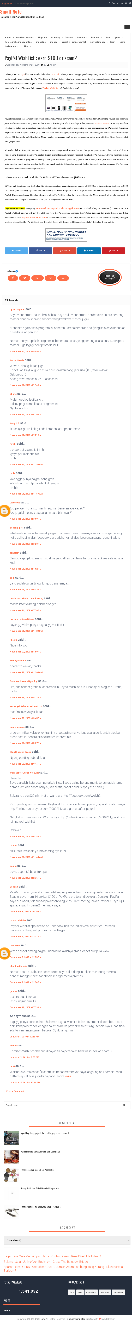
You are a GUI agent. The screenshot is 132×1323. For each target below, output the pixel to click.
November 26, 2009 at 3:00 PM (25, 519)
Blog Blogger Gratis (20, 752)
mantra (14, 1045)
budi (12, 578)
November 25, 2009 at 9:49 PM (25, 351)
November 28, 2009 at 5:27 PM (25, 743)
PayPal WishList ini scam (34, 217)
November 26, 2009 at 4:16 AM (25, 414)
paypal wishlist (18, 920)
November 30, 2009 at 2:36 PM (25, 878)
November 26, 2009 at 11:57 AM (26, 493)
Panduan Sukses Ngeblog (24, 681)
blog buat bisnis (18, 966)
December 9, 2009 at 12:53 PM (25, 957)
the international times (22, 619)
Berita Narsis (17, 360)
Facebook (55, 74)
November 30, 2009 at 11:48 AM (26, 857)
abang (13, 394)
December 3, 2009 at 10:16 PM (25, 911)
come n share (17, 727)
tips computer (17, 309)
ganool (13, 991)
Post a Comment (15, 1091)
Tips (72, 1292)
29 (45, 65)
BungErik (15, 423)
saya (23, 74)
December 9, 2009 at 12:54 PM (25, 982)
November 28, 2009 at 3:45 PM (25, 718)
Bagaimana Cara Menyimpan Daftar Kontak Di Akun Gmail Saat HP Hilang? (52, 1256)
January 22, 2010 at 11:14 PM (25, 1082)
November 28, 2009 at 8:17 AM (25, 697)
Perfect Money (102, 123)
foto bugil (104, 1292)
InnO (12, 1066)
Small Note (11, 11)
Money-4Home (18, 660)
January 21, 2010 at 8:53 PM (24, 1057)
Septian (14, 886)
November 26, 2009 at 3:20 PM (25, 544)
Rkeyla (13, 640)
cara (80, 1292)
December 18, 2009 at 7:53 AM (25, 1007)
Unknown (15, 502)
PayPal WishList (50, 88)
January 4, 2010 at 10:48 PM (24, 1036)
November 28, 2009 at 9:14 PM (25, 764)
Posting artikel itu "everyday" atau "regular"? (41, 1206)
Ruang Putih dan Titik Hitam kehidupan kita (40, 1188)
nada (12, 473)
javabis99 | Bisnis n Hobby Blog (26, 598)
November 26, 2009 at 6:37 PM (25, 589)
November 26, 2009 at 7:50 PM (25, 610)
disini (68, 1076)
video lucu (118, 1292)
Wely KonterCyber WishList (24, 772)
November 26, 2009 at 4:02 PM (25, 568)
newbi (13, 444)
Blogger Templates (76, 1319)
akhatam (14, 553)
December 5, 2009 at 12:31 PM (25, 936)
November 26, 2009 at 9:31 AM (25, 435)
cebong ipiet (16, 527)
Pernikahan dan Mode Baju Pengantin (37, 1170)
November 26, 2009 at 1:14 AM (25, 385)
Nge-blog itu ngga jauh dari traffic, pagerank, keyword (45, 1133)
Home (6, 1310)
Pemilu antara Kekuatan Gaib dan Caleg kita (40, 1151)
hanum (13, 845)
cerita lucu (91, 1292)
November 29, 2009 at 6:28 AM (25, 836)
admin (11, 271)
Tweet (16, 250)
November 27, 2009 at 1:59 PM (25, 651)
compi (13, 866)
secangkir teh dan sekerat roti (26, 706)
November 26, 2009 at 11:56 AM (26, 464)
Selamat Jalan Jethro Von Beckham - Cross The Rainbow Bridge (46, 1261)
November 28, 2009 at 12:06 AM (26, 672)
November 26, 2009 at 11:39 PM (26, 631)
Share (40, 250)
